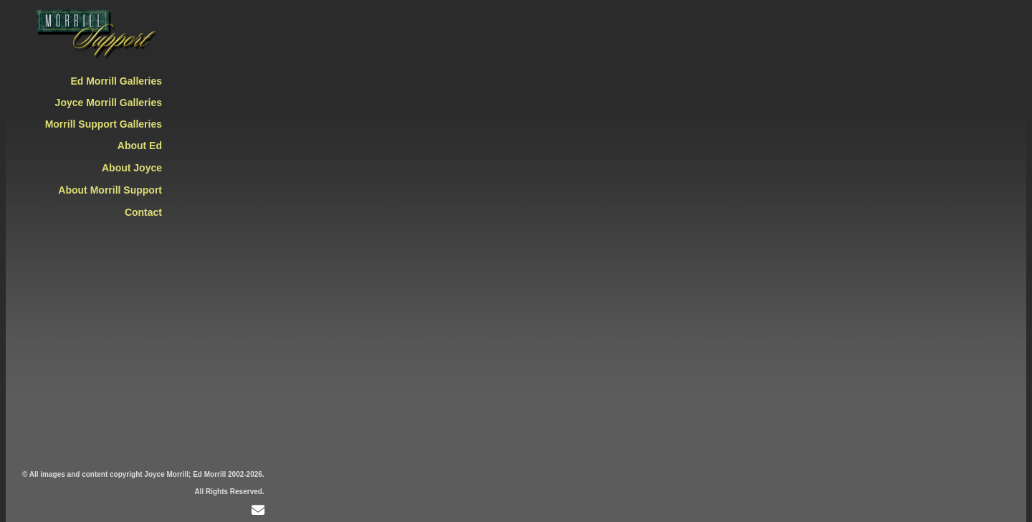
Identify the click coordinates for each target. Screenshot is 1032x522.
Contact (143, 212)
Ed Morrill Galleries (116, 81)
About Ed (140, 145)
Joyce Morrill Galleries (108, 102)
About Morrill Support (110, 190)
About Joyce (132, 168)
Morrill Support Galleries (103, 124)
